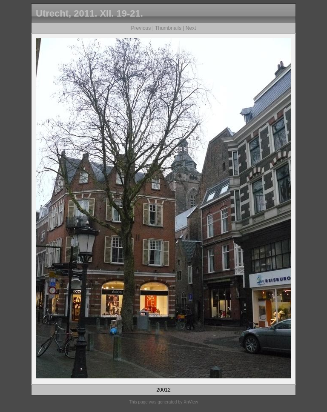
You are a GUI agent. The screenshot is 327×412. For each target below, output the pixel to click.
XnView (191, 402)
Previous (141, 28)
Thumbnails (168, 28)
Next (191, 28)
